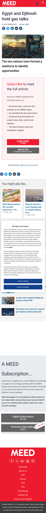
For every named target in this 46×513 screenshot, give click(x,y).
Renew (23, 479)
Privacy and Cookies (23, 499)
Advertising (23, 491)
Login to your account (28, 165)
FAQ (23, 483)
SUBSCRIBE (22, 142)
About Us (23, 471)
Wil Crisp (25, 24)
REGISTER (22, 150)
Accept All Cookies (23, 287)
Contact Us (23, 495)
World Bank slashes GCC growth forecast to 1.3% (11, 207)
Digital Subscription (23, 417)
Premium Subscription (28, 427)
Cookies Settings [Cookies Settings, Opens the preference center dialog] (23, 281)
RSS (23, 475)
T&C (23, 487)
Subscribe (14, 84)
